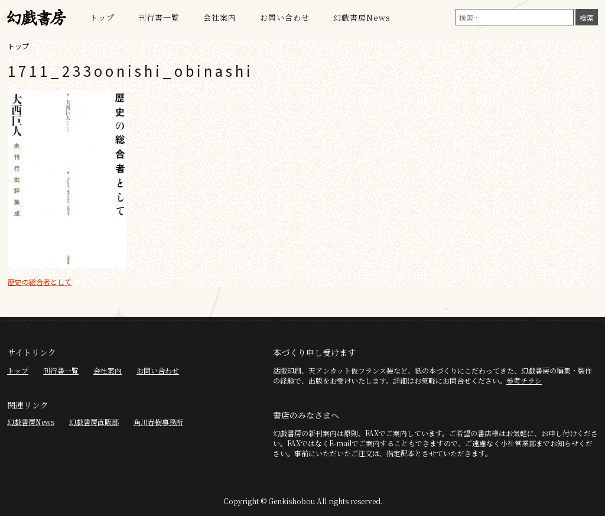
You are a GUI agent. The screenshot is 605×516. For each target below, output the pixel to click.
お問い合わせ (285, 17)
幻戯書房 (36, 18)
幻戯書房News (362, 17)
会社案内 (219, 17)
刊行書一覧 (159, 17)
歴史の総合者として (39, 282)
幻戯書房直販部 (94, 422)
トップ (102, 17)
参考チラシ (524, 380)
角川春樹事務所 (158, 422)
